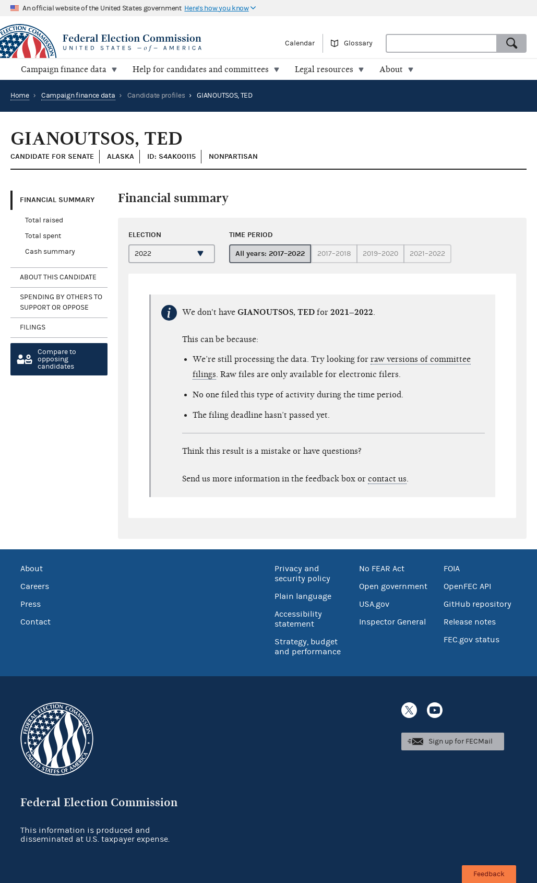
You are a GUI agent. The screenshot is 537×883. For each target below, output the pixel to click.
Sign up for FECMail (460, 741)
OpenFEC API (467, 586)
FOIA (452, 568)
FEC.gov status (471, 639)
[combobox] (441, 43)
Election (144, 234)
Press (30, 604)
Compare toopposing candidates (57, 359)
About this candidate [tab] (58, 277)
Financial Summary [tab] (57, 199)
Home (19, 95)
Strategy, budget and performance (308, 646)
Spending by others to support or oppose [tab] (61, 302)
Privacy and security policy (302, 573)
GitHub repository (477, 604)
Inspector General (392, 622)
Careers (34, 586)
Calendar (300, 43)
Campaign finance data (78, 95)
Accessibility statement (298, 619)
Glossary (358, 43)
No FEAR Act (381, 568)
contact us (387, 479)
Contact (35, 622)
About (31, 568)
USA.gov (374, 604)
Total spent (43, 236)
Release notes (470, 622)
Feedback (489, 874)
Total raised (44, 220)
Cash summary (50, 252)
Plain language (303, 596)
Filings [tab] (32, 327)
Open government (393, 586)
